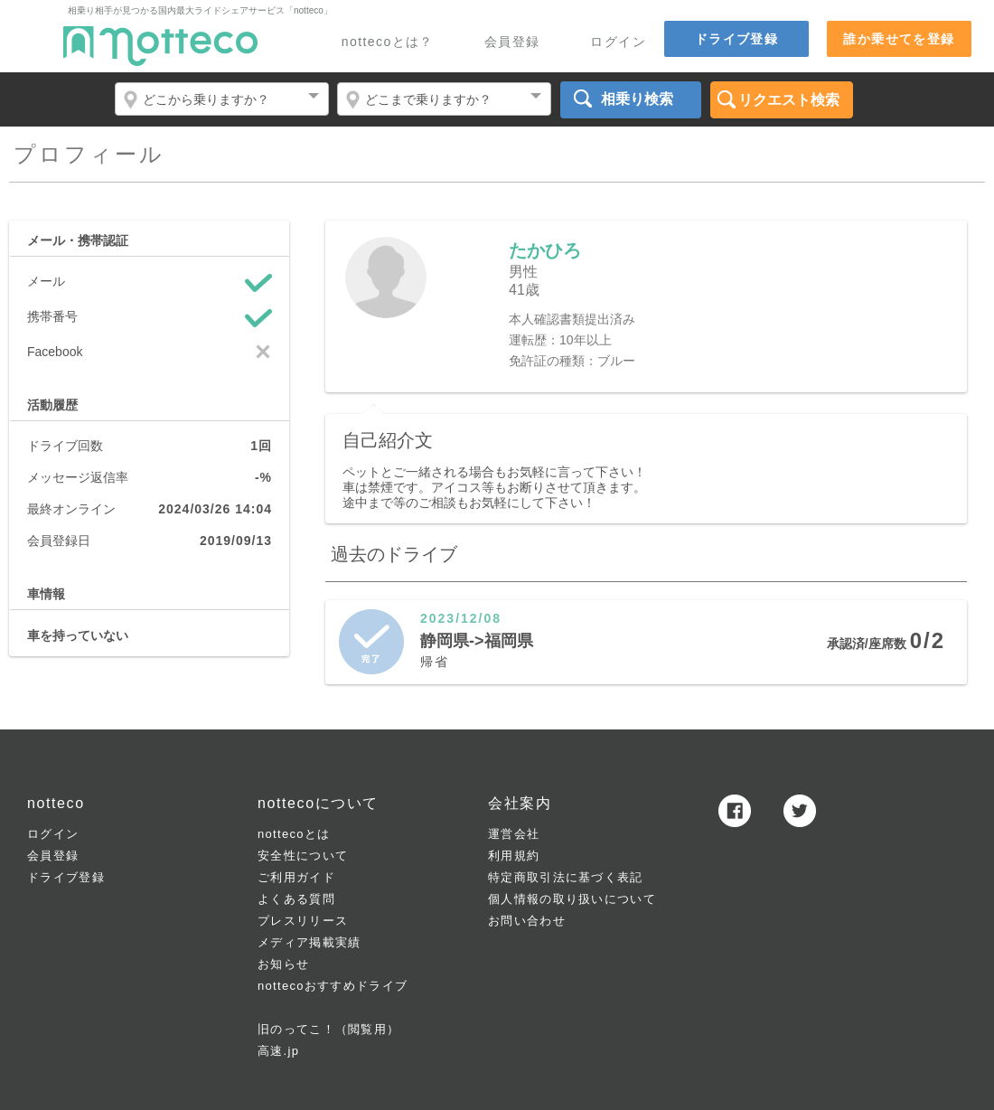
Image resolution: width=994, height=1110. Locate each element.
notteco (160, 46)
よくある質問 (296, 899)
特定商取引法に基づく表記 (565, 877)
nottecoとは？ (388, 42)
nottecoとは (294, 834)
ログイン (618, 42)
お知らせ (283, 964)
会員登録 (512, 42)
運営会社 (513, 834)
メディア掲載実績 (309, 942)
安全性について (303, 855)
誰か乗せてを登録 (898, 39)
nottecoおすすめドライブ (333, 985)
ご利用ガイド (296, 877)
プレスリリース (303, 920)
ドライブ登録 (736, 39)
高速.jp (278, 1051)
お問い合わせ (527, 920)
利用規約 (513, 855)
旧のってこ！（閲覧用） (328, 1029)
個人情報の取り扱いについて (572, 899)
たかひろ (545, 250)
